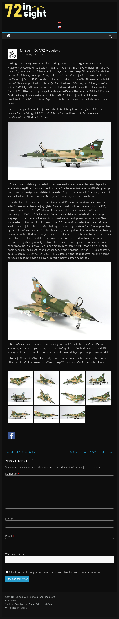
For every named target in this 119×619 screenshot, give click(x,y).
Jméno (10, 518)
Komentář (12, 473)
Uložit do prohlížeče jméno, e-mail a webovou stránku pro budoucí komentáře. (55, 572)
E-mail (9, 536)
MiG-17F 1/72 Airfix (21, 452)
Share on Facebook (11, 435)
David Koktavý (26, 54)
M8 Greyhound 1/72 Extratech (91, 452)
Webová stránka (14, 554)
